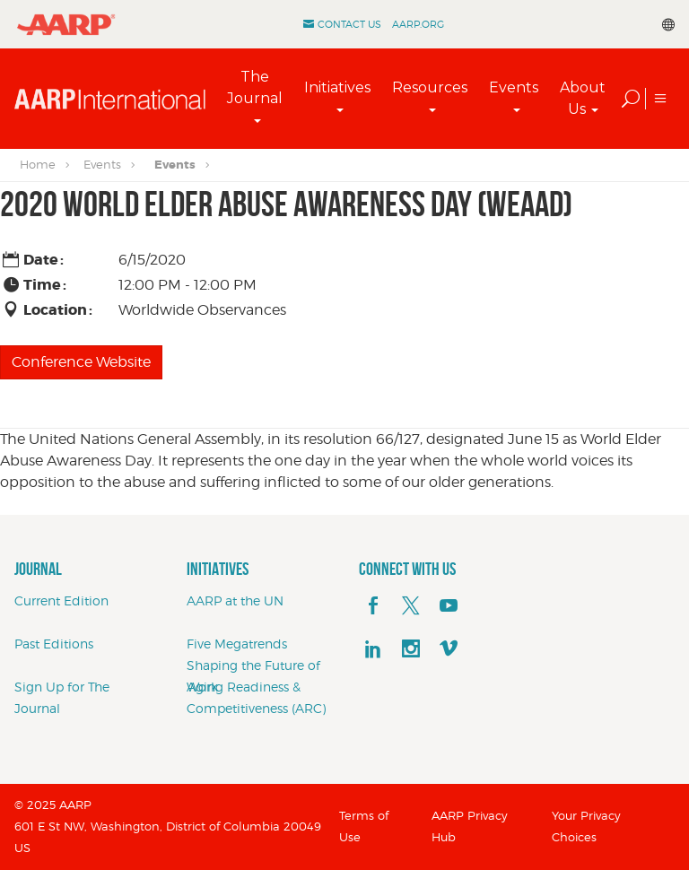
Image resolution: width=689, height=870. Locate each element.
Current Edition (61, 600)
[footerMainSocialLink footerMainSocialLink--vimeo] (448, 649)
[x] (411, 606)
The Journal (255, 87)
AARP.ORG (418, 24)
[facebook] (373, 606)
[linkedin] (373, 649)
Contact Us (349, 24)
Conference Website (81, 361)
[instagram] (411, 649)
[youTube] (448, 606)
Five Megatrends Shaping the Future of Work (253, 665)
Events (513, 87)
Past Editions (53, 643)
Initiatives (337, 87)
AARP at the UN (235, 600)
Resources (429, 87)
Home (38, 164)
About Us (583, 98)
